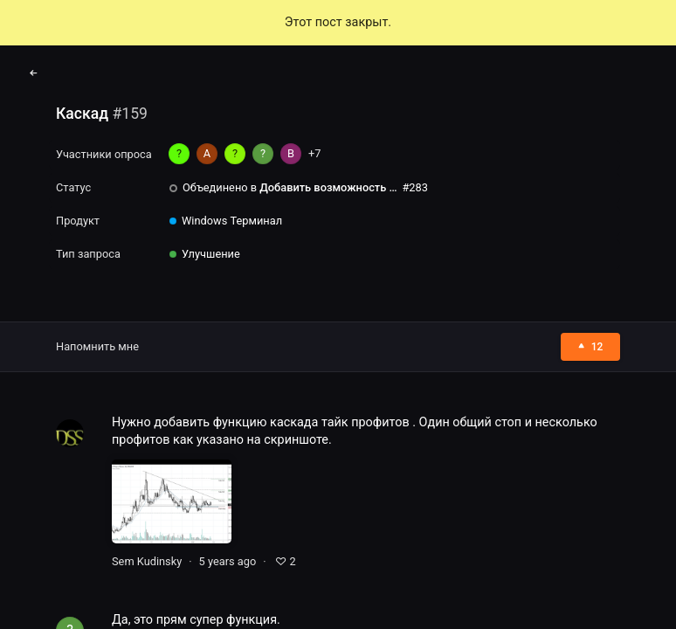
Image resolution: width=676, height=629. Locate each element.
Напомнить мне (97, 346)
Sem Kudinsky (147, 561)
